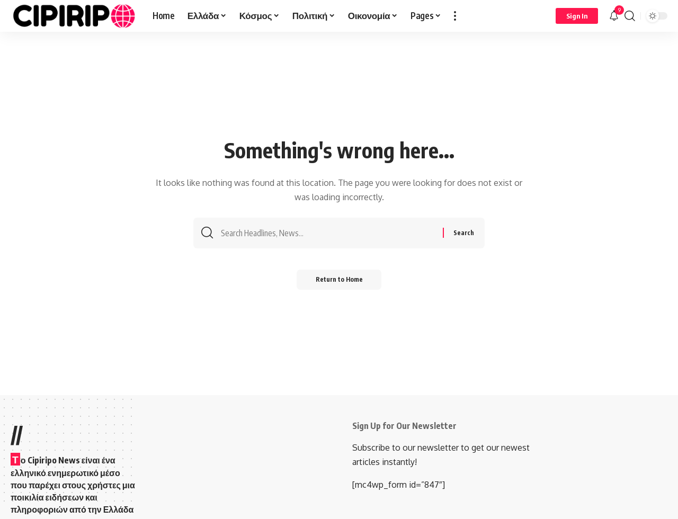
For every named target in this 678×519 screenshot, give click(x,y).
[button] (455, 16)
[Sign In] (577, 16)
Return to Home (339, 282)
